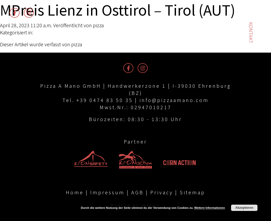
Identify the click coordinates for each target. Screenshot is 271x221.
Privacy (161, 192)
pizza (98, 25)
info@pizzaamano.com (174, 99)
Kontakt (251, 32)
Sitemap (192, 192)
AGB (137, 192)
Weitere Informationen (209, 207)
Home (75, 192)
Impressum (107, 192)
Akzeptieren (244, 208)
